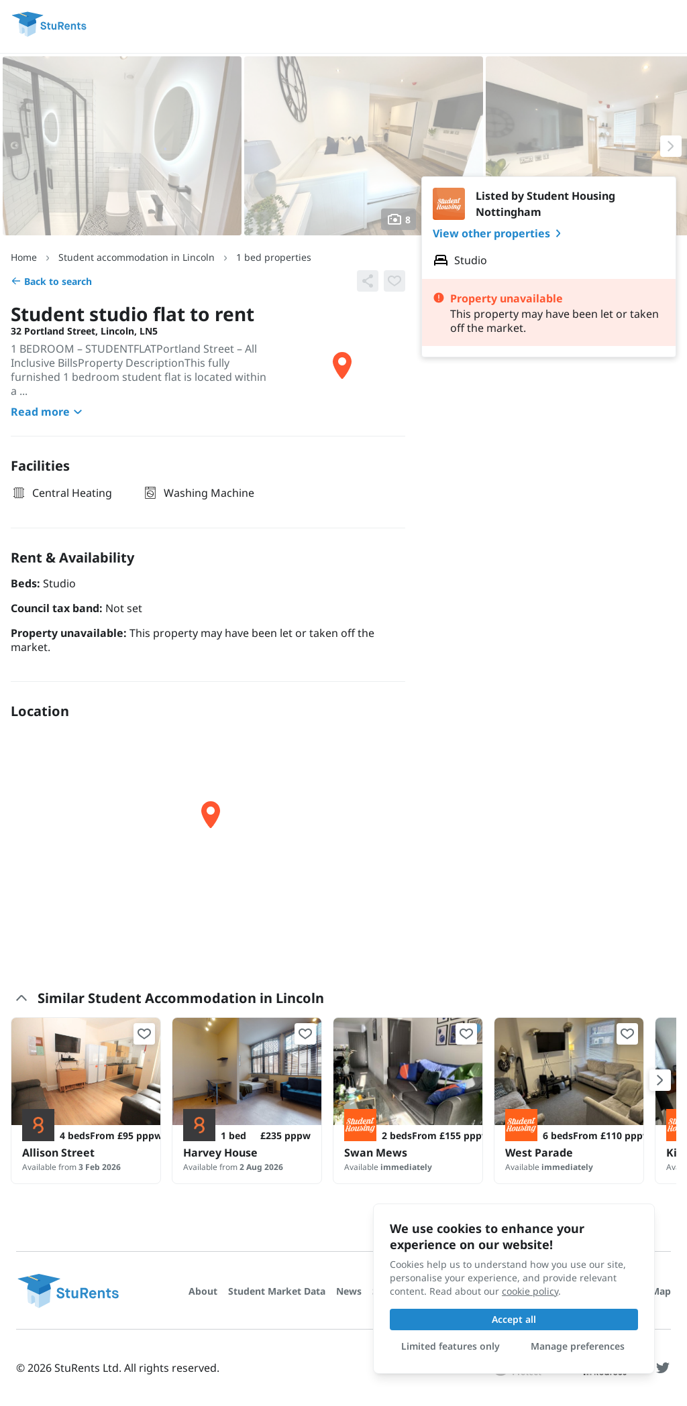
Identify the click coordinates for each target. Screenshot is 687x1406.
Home (24, 257)
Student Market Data (276, 1291)
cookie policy (530, 1291)
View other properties (499, 233)
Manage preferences (578, 1346)
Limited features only (450, 1346)
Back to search (51, 281)
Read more (48, 412)
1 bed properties (273, 257)
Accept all (514, 1319)
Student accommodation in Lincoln (136, 257)
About (203, 1291)
